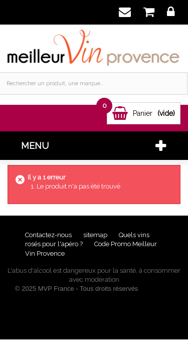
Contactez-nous (49, 235)
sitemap (96, 235)
